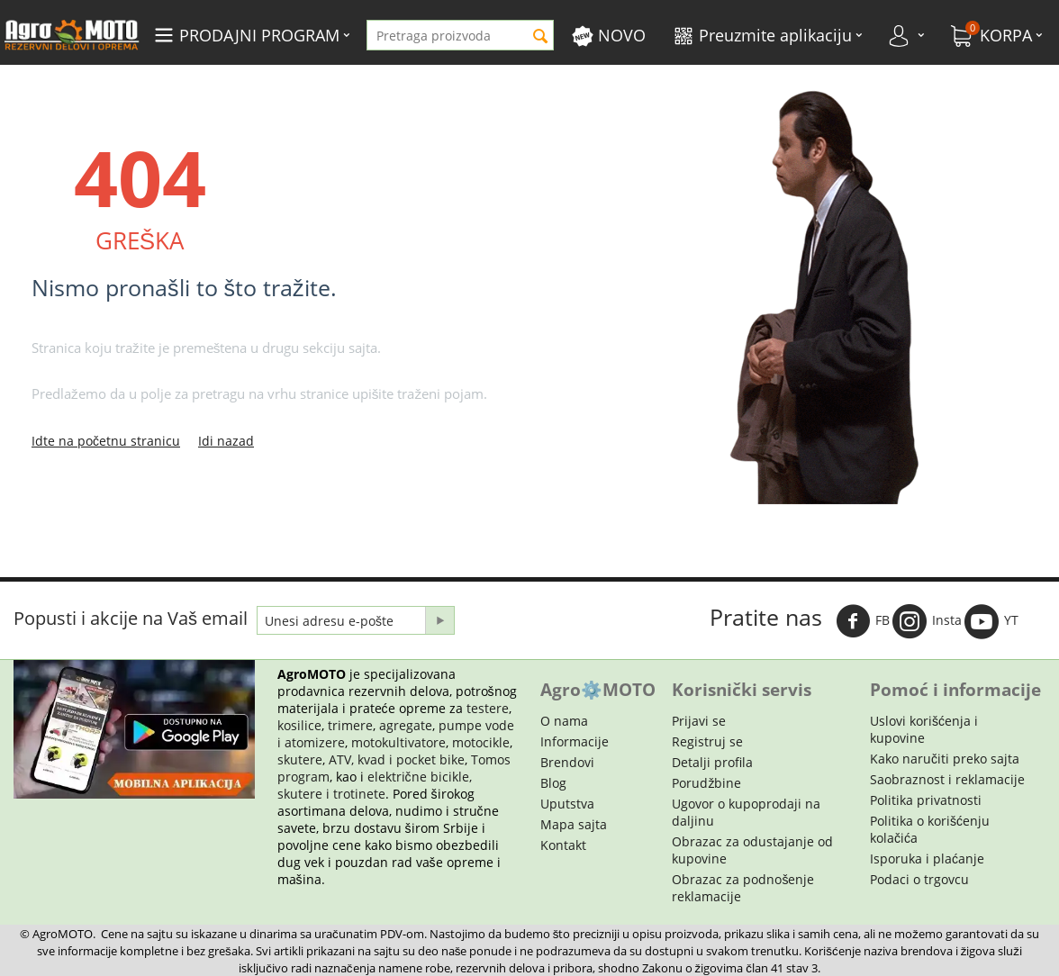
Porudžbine (706, 782)
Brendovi (567, 762)
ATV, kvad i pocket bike (397, 759)
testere (487, 708)
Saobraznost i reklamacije (947, 779)
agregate (405, 725)
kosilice (299, 725)
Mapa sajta (573, 824)
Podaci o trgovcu (919, 879)
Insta (927, 621)
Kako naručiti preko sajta (944, 758)
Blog (553, 782)
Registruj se (707, 741)
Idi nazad (226, 440)
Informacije (574, 741)
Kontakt (563, 845)
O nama (564, 720)
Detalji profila (712, 762)
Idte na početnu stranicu (106, 440)
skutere (299, 759)
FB (863, 621)
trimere (350, 725)
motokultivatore (398, 742)
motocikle (481, 742)
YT (991, 621)
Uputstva (567, 803)
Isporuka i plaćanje (927, 858)
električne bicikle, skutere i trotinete (374, 785)
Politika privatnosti (926, 800)
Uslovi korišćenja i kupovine (924, 729)
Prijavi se (699, 720)
